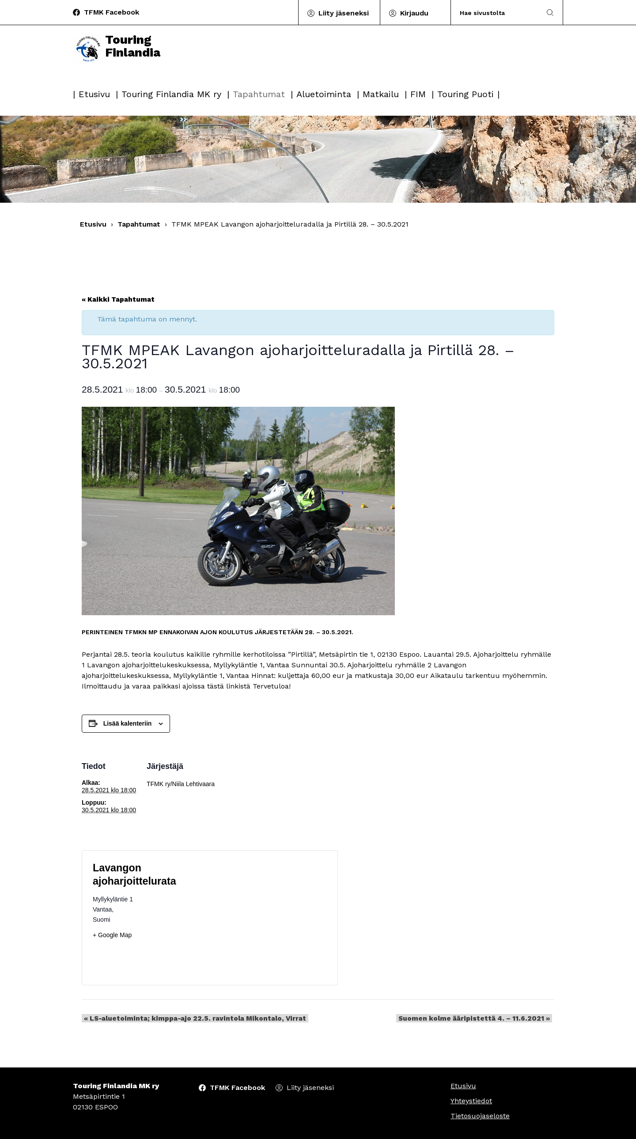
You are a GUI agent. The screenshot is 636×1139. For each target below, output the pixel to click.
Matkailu (381, 94)
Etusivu (94, 94)
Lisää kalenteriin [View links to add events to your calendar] (127, 723)
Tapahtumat (259, 94)
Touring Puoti (465, 94)
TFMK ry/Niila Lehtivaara (181, 783)
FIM (418, 94)
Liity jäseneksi (343, 13)
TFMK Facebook (111, 12)
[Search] (496, 12)
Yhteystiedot (471, 1101)
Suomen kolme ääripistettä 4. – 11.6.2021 (476, 1018)
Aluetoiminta (323, 94)
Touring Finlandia (119, 58)
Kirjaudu (414, 13)
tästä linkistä (228, 686)
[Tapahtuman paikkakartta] (268, 917)
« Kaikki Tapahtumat (118, 299)
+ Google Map (112, 934)
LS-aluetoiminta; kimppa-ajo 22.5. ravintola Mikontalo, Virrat (193, 1018)
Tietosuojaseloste (480, 1116)
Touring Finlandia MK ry (171, 94)
